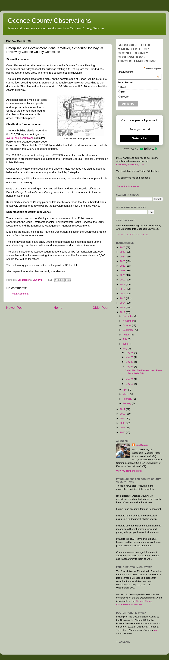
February (128, 398)
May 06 (130, 379)
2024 (123, 256)
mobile (125, 96)
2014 (123, 303)
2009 (123, 418)
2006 (123, 432)
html (123, 87)
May (125, 348)
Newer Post (14, 307)
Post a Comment (20, 293)
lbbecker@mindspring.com (130, 164)
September (129, 330)
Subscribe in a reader (128, 186)
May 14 (130, 366)
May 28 (130, 352)
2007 (123, 427)
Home (58, 307)
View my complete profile (129, 471)
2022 (123, 265)
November (128, 320)
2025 (123, 252)
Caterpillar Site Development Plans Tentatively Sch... (143, 371)
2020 (123, 275)
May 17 (130, 361)
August (127, 334)
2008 (123, 423)
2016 (123, 293)
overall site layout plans (19, 138)
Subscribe (139, 138)
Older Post (100, 307)
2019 (123, 279)
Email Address (138, 71)
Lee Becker (142, 445)
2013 (123, 307)
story (156, 630)
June (126, 343)
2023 (123, 261)
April (125, 389)
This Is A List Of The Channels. (132, 234)
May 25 (130, 357)
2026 (123, 247)
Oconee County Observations (49, 20)
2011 (123, 409)
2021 (123, 270)
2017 (123, 289)
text (123, 91)
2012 (123, 312)
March (126, 394)
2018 (123, 284)
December (128, 316)
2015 (123, 298)
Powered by (140, 149)
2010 (123, 413)
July (125, 339)
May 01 (130, 383)
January (127, 403)
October (127, 325)
